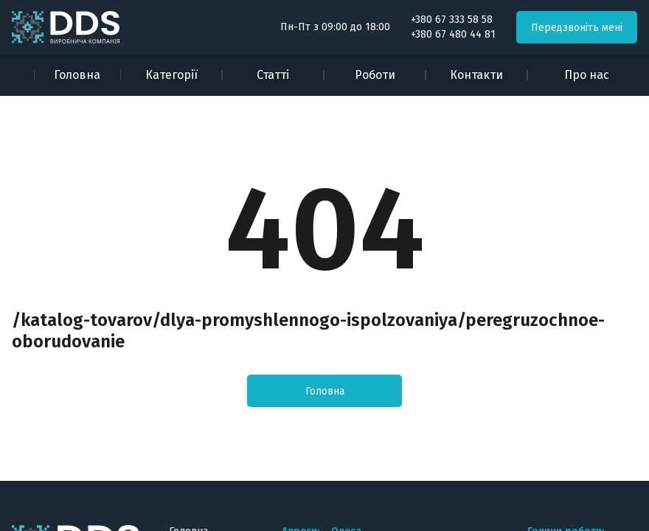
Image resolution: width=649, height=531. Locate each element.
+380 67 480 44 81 (453, 35)
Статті (273, 75)
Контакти (476, 75)
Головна (77, 75)
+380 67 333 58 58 (452, 20)
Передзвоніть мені (576, 27)
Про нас (586, 75)
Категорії (171, 75)
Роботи (375, 75)
